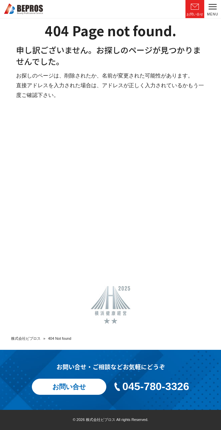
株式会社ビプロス (26, 338)
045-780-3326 (151, 386)
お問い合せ (69, 386)
